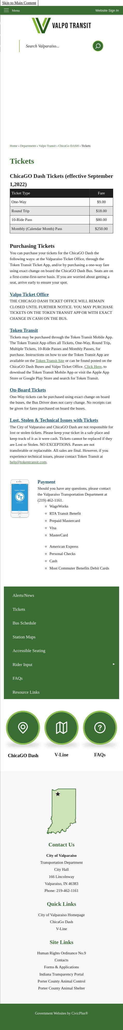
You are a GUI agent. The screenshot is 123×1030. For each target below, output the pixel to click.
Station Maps (24, 637)
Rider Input (23, 664)
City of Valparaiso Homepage (61, 915)
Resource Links (26, 692)
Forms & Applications (61, 967)
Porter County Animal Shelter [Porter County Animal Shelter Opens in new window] (61, 988)
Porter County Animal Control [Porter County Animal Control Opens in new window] (61, 981)
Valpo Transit (47, 146)
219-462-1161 (67, 890)
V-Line (61, 928)
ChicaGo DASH (68, 146)
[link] (107, 10)
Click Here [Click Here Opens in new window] (93, 366)
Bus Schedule (24, 623)
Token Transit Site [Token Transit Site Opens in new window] (50, 360)
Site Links (61, 942)
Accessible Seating (29, 650)
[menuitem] (61, 595)
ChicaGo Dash (61, 922)
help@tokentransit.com (28, 462)
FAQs (18, 678)
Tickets (19, 609)
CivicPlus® (80, 1013)
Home (14, 146)
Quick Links (61, 904)
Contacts (61, 960)
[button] (98, 46)
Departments (28, 146)
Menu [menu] (16, 10)
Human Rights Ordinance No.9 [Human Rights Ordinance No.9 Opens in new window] (61, 953)
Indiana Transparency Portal (61, 974)
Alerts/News (23, 595)
